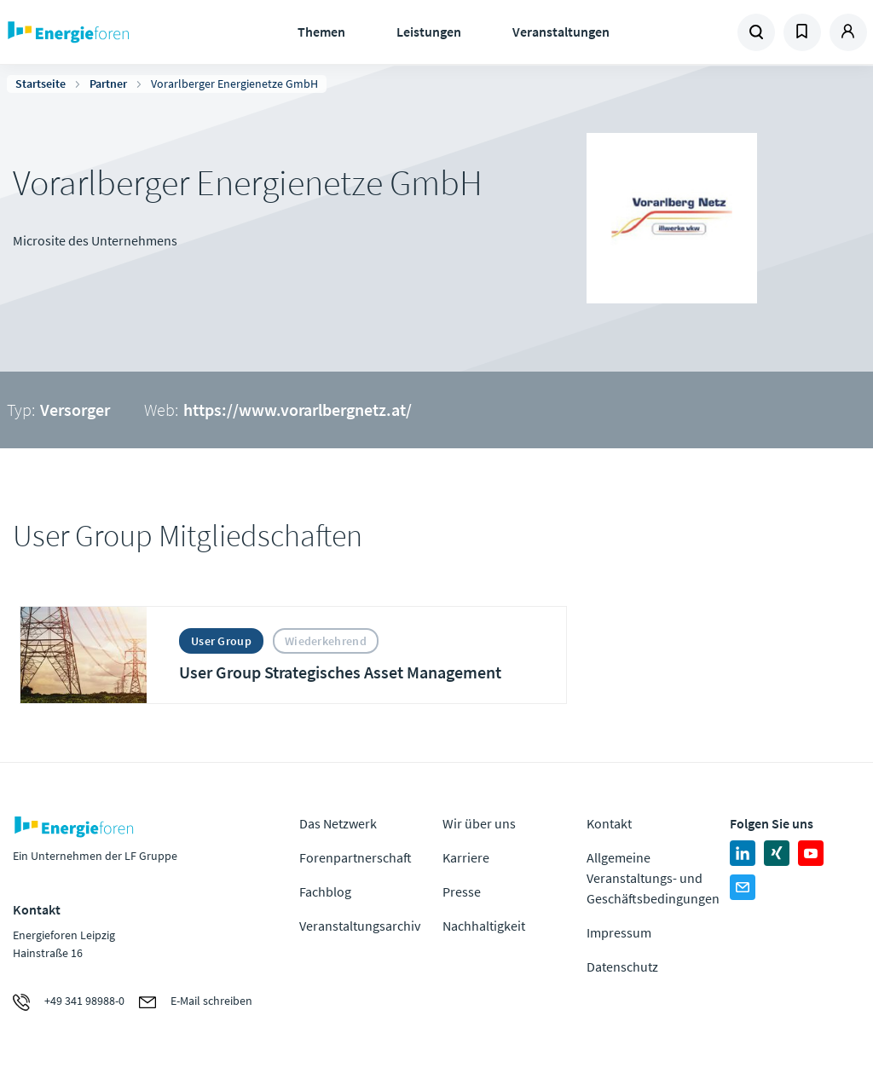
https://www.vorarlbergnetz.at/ (297, 409)
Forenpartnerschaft (355, 857)
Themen (321, 31)
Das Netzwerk (338, 823)
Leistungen (428, 31)
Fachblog (325, 891)
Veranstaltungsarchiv (359, 925)
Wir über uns (479, 823)
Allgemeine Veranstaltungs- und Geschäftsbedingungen (653, 878)
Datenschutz (622, 966)
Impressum (619, 932)
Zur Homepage (111, 32)
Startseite (40, 83)
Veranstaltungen (561, 31)
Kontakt (609, 823)
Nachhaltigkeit (483, 925)
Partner (108, 83)
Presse (461, 891)
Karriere (465, 857)
